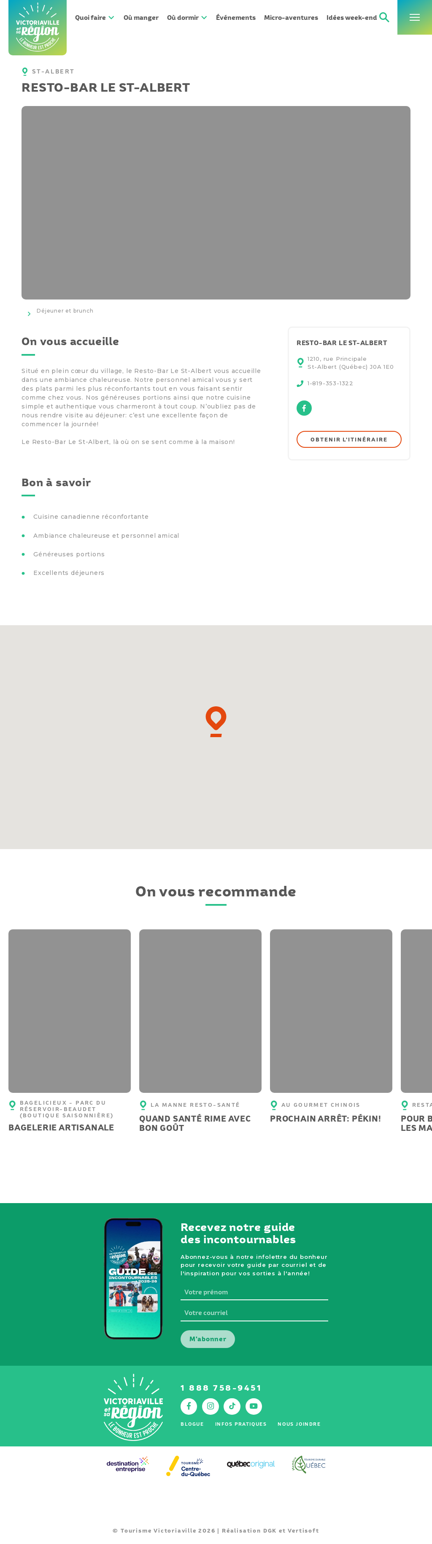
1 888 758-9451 (221, 1387)
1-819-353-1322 (331, 383)
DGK (270, 1531)
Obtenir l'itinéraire (348, 439)
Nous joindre (299, 1424)
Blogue (192, 1424)
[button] (216, 721)
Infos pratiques (241, 1424)
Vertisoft (303, 1531)
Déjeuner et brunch (65, 311)
